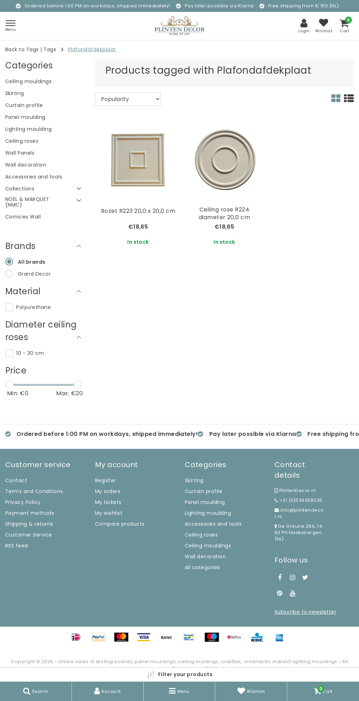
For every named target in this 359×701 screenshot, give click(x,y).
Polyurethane (33, 307)
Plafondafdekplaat (92, 49)
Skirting (194, 480)
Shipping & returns (29, 523)
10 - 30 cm (30, 353)
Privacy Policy (23, 502)
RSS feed (16, 545)
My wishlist (108, 513)
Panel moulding (205, 502)
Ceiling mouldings (208, 545)
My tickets (108, 502)
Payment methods (29, 513)
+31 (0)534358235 (299, 500)
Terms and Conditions (34, 491)
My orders (107, 491)
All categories (202, 567)
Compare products (120, 523)
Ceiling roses (201, 534)
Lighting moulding (208, 513)
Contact (16, 480)
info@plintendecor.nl (299, 513)
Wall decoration (205, 556)
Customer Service (28, 534)
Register (105, 480)
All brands (32, 261)
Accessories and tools (213, 523)
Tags (49, 49)
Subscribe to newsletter (305, 611)
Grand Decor (34, 273)
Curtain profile (203, 491)
